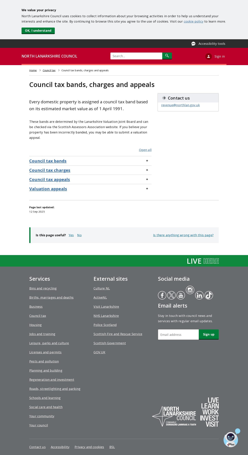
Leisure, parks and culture (49, 343)
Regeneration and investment (51, 380)
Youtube (180, 295)
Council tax (49, 70)
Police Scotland (105, 325)
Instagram (190, 290)
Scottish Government (110, 343)
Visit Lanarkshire (106, 306)
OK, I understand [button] (38, 30)
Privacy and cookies (89, 447)
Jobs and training (42, 334)
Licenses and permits (45, 352)
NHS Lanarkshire (106, 316)
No (79, 235)
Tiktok (208, 295)
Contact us (37, 447)
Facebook (162, 295)
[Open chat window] (232, 437)
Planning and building (45, 370)
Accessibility (60, 447)
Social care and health (46, 407)
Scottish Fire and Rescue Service (118, 334)
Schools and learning (45, 398)
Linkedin (198, 295)
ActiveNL (100, 297)
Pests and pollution (44, 361)
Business (36, 306)
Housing (35, 325)
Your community (41, 416)
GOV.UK (99, 352)
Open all (145, 150)
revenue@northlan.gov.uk (180, 105)
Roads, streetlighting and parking (54, 389)
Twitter (171, 295)
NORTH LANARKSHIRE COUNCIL (49, 56)
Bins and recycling (43, 288)
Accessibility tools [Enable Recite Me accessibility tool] (212, 44)
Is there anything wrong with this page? (183, 235)
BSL (112, 447)
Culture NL (102, 288)
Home (33, 70)
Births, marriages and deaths (51, 297)
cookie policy (193, 21)
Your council (38, 425)
